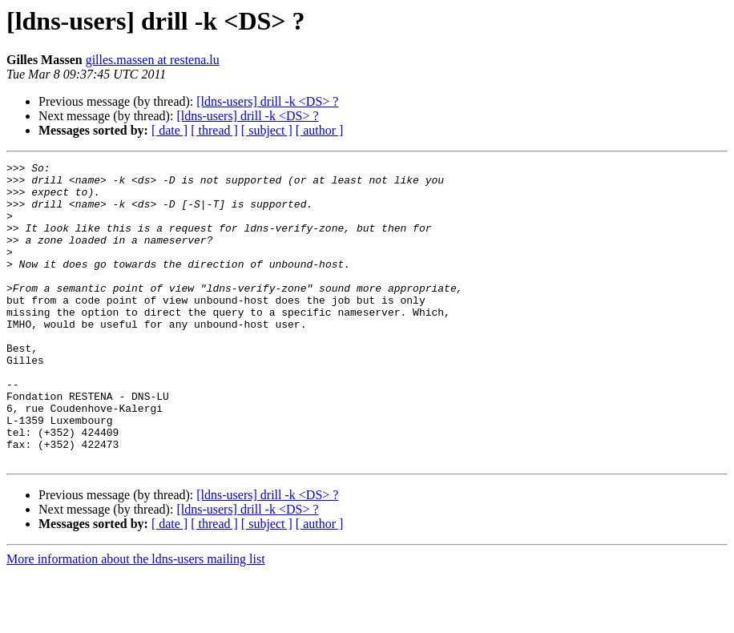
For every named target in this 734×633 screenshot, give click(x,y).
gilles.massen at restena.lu (153, 60)
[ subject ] (266, 130)
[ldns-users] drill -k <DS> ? (267, 101)
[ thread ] (214, 130)
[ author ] (320, 130)
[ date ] (169, 130)
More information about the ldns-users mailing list (135, 619)
